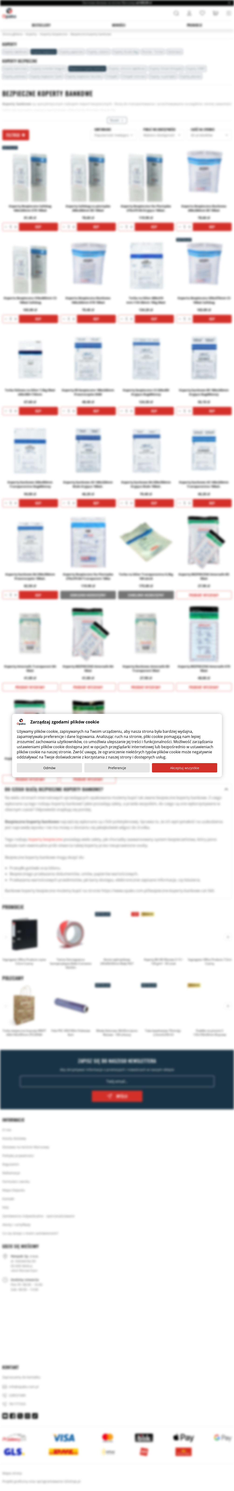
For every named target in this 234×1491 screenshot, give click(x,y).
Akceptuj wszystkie (184, 768)
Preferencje (117, 768)
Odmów (49, 768)
